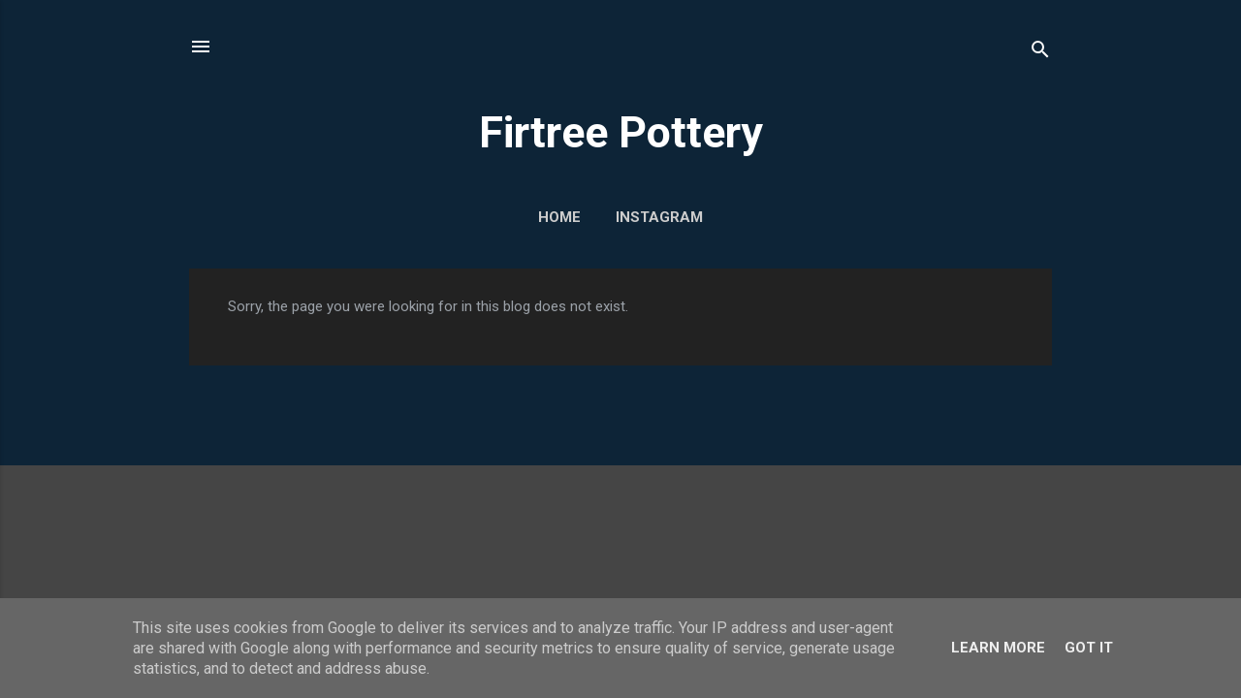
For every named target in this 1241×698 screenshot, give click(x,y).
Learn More (998, 647)
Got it (1089, 647)
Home (559, 217)
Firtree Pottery (621, 132)
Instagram (659, 217)
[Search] (1040, 52)
